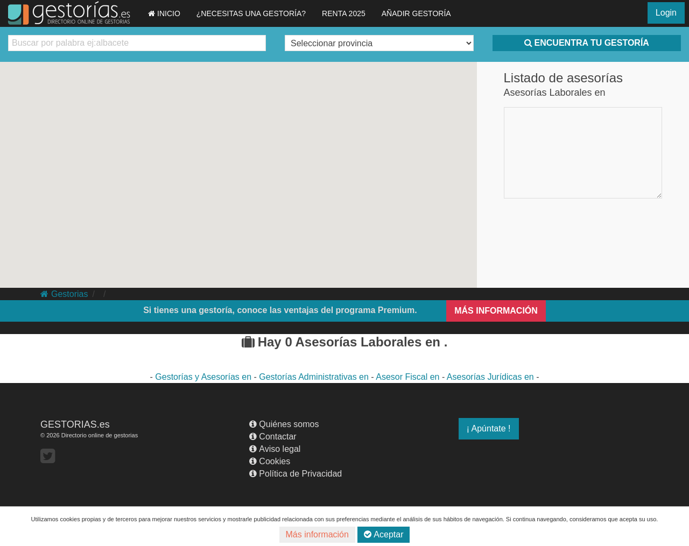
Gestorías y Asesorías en (204, 376)
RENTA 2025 (343, 13)
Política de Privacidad (295, 473)
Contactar (272, 436)
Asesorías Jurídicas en (491, 376)
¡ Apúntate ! (489, 428)
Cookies (269, 461)
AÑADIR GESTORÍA (416, 13)
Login (666, 12)
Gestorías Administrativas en (315, 376)
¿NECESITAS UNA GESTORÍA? (251, 13)
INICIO (164, 13)
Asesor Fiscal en (409, 376)
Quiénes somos (284, 424)
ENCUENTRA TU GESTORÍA (586, 42)
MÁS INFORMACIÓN (496, 310)
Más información (317, 534)
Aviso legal (274, 448)
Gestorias (64, 294)
